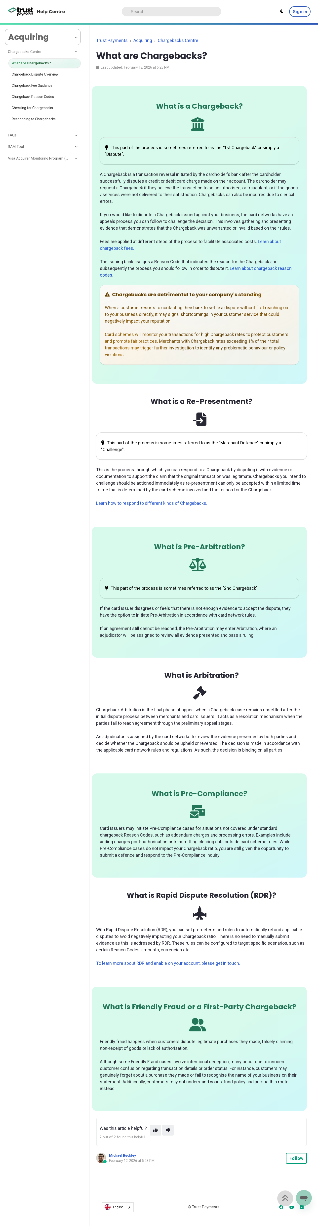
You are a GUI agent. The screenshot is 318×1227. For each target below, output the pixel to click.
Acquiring (142, 40)
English (114, 1207)
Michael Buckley (122, 1155)
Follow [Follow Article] (296, 1158)
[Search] (171, 11)
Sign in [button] (300, 11)
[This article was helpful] (155, 1130)
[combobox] (118, 1207)
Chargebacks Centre (178, 40)
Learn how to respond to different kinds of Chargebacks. (151, 503)
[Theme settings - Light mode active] (281, 11)
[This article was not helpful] (168, 1130)
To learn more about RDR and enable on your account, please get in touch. (168, 963)
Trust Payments (112, 40)
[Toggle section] (76, 52)
